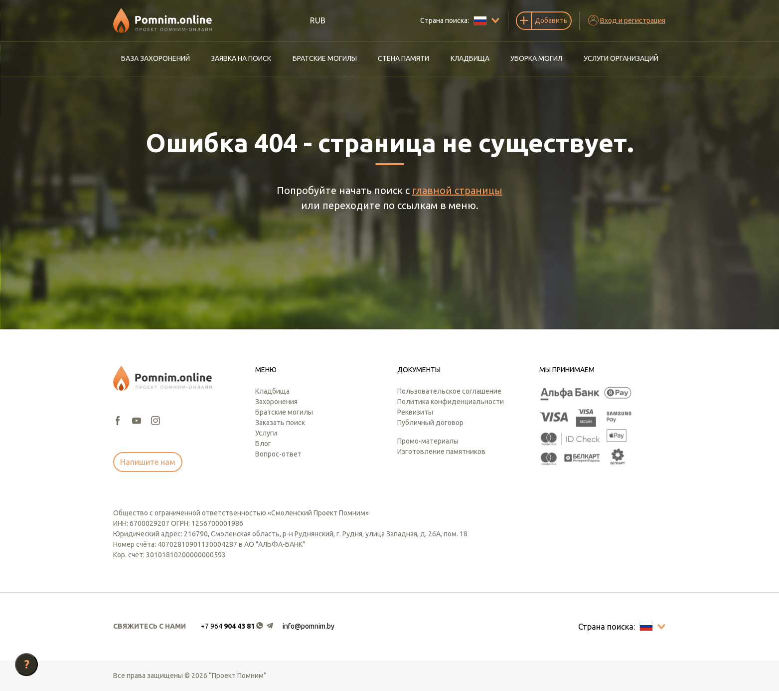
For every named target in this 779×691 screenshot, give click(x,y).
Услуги (266, 433)
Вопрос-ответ (278, 454)
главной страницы (457, 190)
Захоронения (276, 402)
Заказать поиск (280, 423)
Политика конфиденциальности (450, 402)
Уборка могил (536, 58)
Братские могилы (325, 58)
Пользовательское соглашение (449, 391)
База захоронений (155, 58)
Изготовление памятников (441, 452)
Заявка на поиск (241, 58)
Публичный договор (430, 423)
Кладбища (470, 58)
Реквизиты (415, 412)
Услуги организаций (621, 58)
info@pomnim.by (308, 626)
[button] (238, 626)
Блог (263, 444)
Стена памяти (403, 58)
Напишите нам (147, 462)
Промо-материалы (428, 441)
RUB (317, 20)
